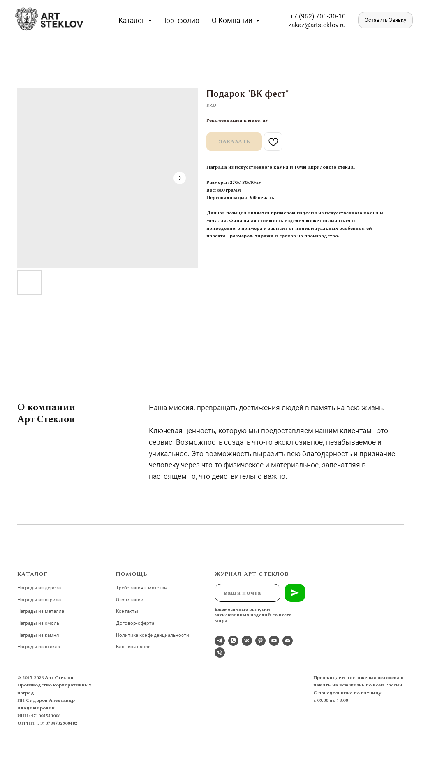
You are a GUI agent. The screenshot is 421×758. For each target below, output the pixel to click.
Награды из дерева (39, 587)
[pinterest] (260, 641)
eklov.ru (334, 24)
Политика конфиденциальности (152, 634)
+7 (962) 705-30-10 (318, 16)
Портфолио (180, 20)
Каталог (132, 20)
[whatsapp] (233, 641)
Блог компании (133, 646)
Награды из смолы (38, 622)
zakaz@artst (305, 24)
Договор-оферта (135, 622)
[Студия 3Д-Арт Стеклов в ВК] (247, 641)
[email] (287, 641)
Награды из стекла (38, 646)
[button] (385, 20)
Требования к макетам (142, 587)
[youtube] (274, 641)
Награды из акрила (39, 599)
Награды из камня (38, 634)
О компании (233, 20)
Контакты (127, 611)
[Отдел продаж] (220, 641)
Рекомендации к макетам (237, 120)
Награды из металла (40, 611)
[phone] (220, 652)
